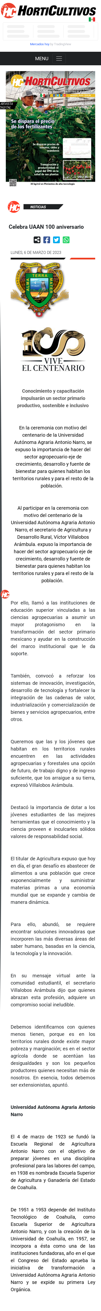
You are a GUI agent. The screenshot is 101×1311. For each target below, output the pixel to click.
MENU (41, 58)
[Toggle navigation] (59, 58)
